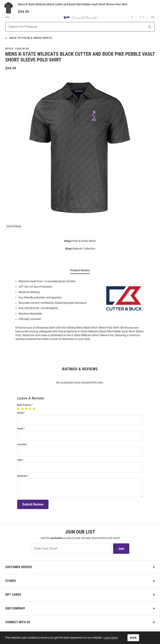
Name (20, 413)
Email (20, 428)
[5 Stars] (34, 408)
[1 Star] (19, 408)
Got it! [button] (133, 637)
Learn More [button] (111, 637)
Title (19, 460)
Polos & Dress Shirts (80, 241)
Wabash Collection (80, 248)
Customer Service (18, 567)
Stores (10, 581)
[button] (132, 16)
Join (121, 549)
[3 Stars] (27, 408)
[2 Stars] (23, 408)
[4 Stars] (30, 408)
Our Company (15, 608)
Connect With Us (17, 622)
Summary (22, 476)
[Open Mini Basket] (152, 15)
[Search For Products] (70, 26)
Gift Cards (13, 594)
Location (22, 444)
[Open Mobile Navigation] (7, 16)
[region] (80, 310)
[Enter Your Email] (71, 548)
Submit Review (32, 504)
